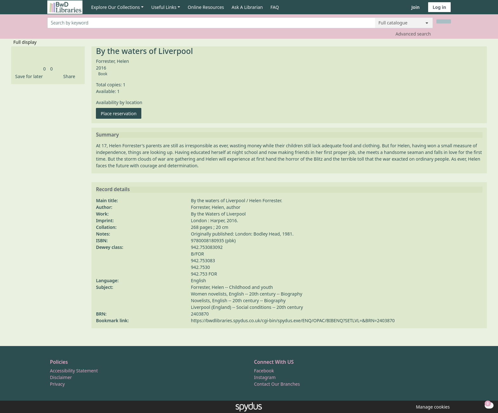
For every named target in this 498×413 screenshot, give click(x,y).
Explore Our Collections (115, 7)
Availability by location (119, 102)
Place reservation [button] (121, 113)
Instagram (265, 377)
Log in (439, 7)
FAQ (275, 7)
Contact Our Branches (277, 384)
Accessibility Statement (74, 371)
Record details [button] (113, 189)
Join (415, 7)
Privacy (57, 384)
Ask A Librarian (247, 7)
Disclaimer (61, 377)
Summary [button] (107, 135)
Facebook (264, 371)
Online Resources (206, 7)
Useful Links (163, 7)
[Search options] (404, 22)
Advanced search (413, 34)
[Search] (443, 21)
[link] (44, 69)
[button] (28, 76)
